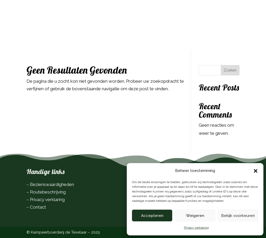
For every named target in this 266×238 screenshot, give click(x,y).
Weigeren (195, 215)
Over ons (104, 23)
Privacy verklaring (196, 227)
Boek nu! (225, 13)
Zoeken (230, 70)
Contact (129, 23)
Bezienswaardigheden (52, 184)
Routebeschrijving (48, 192)
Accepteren (152, 215)
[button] (255, 170)
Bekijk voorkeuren (238, 215)
